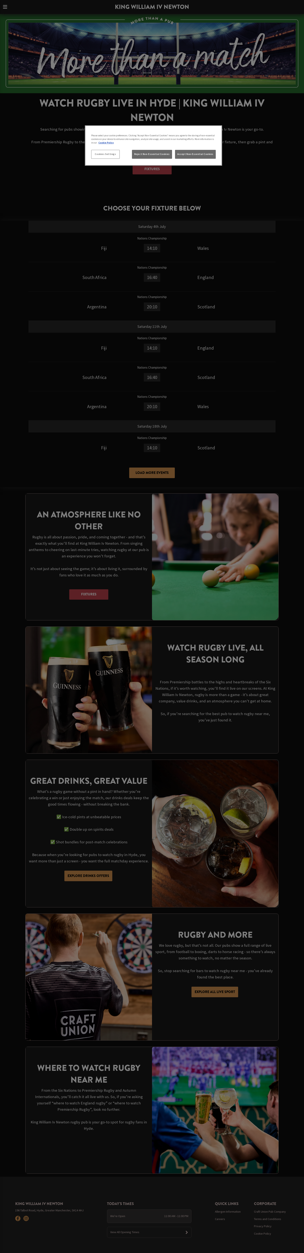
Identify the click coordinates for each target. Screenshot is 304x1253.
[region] (153, 145)
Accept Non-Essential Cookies (195, 154)
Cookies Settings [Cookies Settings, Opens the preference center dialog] (105, 154)
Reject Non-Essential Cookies (152, 154)
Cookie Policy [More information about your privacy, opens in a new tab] (106, 142)
